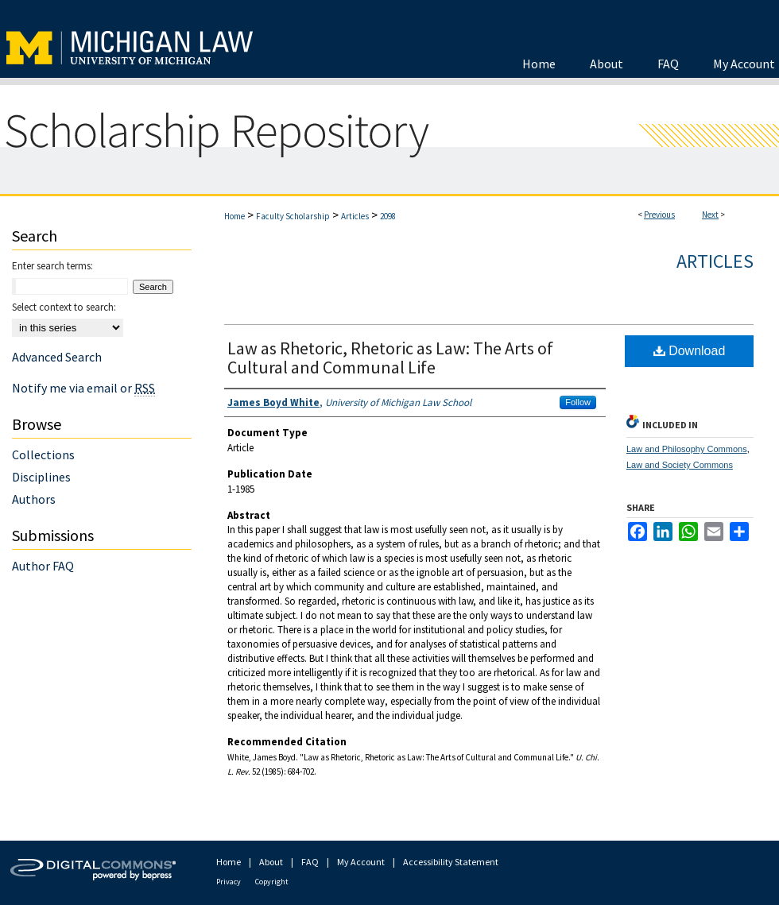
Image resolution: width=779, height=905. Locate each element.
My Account (361, 862)
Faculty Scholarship (293, 216)
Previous (659, 214)
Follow (578, 402)
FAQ (310, 862)
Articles (355, 216)
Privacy (228, 881)
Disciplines (41, 477)
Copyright (272, 881)
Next (710, 214)
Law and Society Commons (679, 465)
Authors (34, 499)
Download (689, 351)
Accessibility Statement (450, 862)
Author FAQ (43, 566)
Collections (43, 454)
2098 (388, 216)
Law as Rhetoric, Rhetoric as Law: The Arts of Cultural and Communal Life (390, 357)
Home (234, 216)
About (271, 862)
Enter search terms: (52, 266)
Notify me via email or (83, 388)
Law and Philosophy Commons (686, 449)
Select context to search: (64, 307)
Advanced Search (57, 357)
